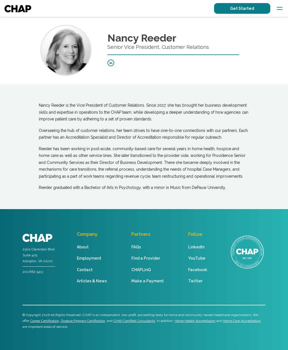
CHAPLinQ (141, 269)
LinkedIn (196, 247)
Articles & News (92, 281)
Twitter (195, 281)
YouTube (196, 258)
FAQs (136, 247)
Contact (85, 269)
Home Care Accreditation (242, 321)
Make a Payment (147, 281)
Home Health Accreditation (194, 321)
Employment (89, 258)
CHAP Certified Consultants (134, 321)
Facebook (197, 269)
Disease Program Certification (83, 321)
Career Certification (44, 321)
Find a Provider (145, 258)
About (83, 247)
